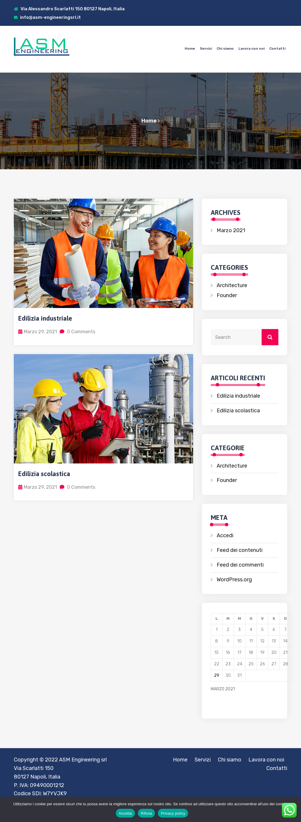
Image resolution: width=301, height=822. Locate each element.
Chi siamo (225, 48)
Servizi (206, 48)
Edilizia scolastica (44, 474)
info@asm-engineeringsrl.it (47, 17)
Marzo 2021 (231, 230)
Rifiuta (146, 813)
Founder (227, 295)
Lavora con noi (251, 48)
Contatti (277, 48)
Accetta (125, 813)
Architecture (232, 285)
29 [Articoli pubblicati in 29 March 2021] (216, 675)
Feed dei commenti (240, 565)
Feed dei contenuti (239, 550)
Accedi (225, 535)
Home (190, 48)
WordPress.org (234, 579)
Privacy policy (173, 813)
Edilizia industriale (45, 318)
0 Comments (77, 331)
